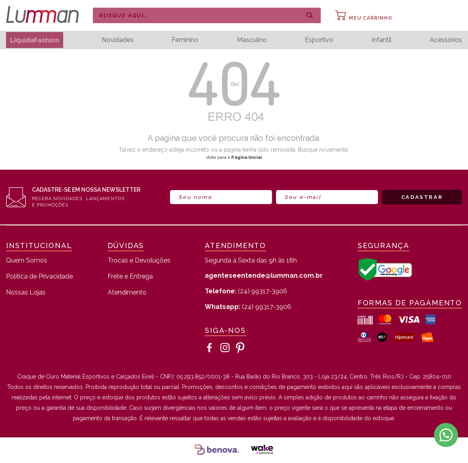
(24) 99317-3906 (246, 291)
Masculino (253, 40)
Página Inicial (246, 157)
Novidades (120, 40)
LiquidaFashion (36, 40)
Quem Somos (26, 260)
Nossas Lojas (26, 292)
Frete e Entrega (130, 276)
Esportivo (320, 40)
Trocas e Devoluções (139, 260)
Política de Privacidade (39, 276)
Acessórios (446, 40)
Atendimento (127, 292)
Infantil (382, 40)
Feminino (187, 40)
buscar (309, 15)
